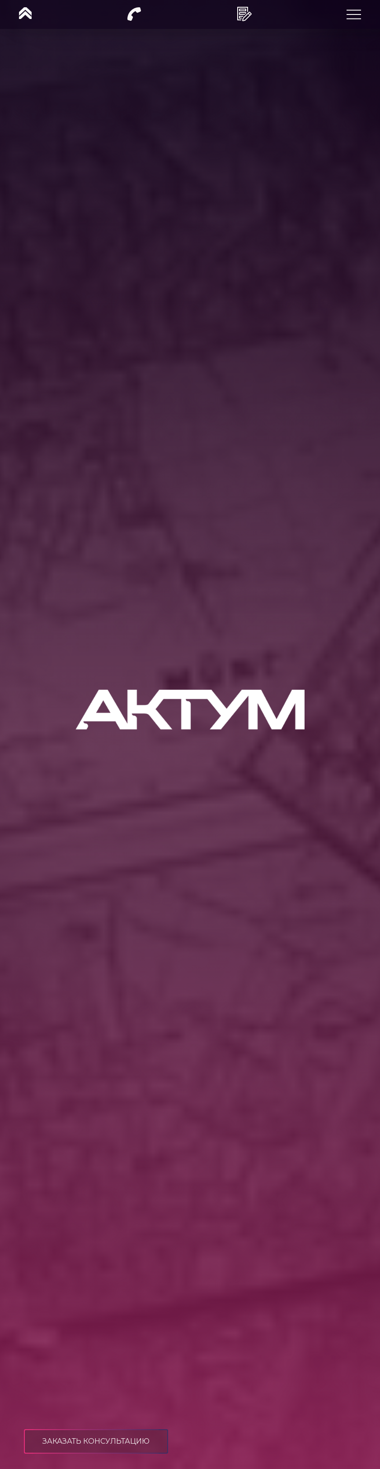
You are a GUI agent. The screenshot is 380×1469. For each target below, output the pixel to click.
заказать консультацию (96, 1441)
